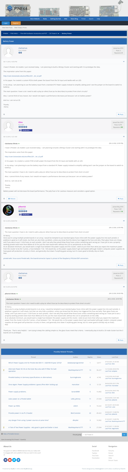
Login (6, 23)
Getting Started (55, 19)
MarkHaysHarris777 (75, 370)
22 (90, 413)
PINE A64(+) (14, 33)
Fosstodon (96, 458)
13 (90, 370)
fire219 (123, 469)
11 (90, 399)
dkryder (75, 420)
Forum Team (113, 460)
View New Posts (7, 28)
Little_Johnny (75, 399)
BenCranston (75, 413)
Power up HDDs (14, 406)
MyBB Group (28, 469)
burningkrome (75, 377)
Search (91, 19)
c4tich (75, 406)
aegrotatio (115, 428)
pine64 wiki (7, 258)
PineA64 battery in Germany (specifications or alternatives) (30, 377)
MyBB (13, 469)
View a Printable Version (11, 434)
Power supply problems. (17, 392)
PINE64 (5, 33)
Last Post (108, 364)
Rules (45, 19)
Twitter (94, 453)
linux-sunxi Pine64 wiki (21, 258)
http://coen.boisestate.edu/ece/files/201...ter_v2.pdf (22, 76)
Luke (113, 407)
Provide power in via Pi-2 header (20, 413)
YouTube (95, 455)
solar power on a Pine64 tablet (19, 399)
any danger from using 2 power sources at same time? (28, 420)
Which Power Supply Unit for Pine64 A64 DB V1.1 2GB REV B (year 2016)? (35, 363)
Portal (83, 19)
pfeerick (114, 400)
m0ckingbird (99, 469)
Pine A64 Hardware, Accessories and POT (33, 33)
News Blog (74, 19)
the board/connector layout (40, 258)
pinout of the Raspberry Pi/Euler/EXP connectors (70, 258)
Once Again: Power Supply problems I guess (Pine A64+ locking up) (33, 384)
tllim (113, 364)
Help (98, 19)
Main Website (35, 19)
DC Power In (53, 33)
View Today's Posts (20, 28)
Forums (111, 451)
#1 (124, 61)
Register (15, 23)
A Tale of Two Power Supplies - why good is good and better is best (33, 427)
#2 (124, 136)
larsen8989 (76, 392)
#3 (124, 221)
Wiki (65, 19)
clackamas (22, 48)
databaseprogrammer (76, 363)
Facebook (95, 451)
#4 (124, 287)
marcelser (75, 384)
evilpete (114, 371)
